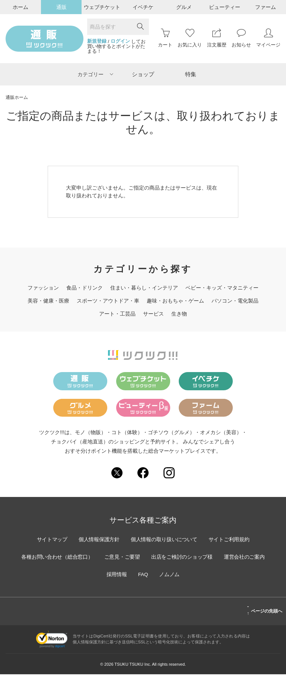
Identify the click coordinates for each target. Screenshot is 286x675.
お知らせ (241, 38)
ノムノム (169, 575)
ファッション (43, 288)
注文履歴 (216, 38)
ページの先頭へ (264, 610)
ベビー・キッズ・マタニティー (221, 288)
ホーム (20, 7)
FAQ (143, 575)
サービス (153, 314)
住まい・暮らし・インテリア (144, 288)
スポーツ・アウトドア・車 (108, 301)
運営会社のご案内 (246, 557)
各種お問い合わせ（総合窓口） (55, 557)
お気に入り (190, 38)
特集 (190, 74)
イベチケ (143, 7)
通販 (61, 7)
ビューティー (224, 7)
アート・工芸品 (117, 314)
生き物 (179, 314)
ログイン (120, 41)
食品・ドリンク (84, 288)
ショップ (143, 74)
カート (165, 38)
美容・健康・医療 (48, 301)
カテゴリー (95, 74)
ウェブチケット (102, 7)
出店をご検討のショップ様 (182, 557)
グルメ (184, 7)
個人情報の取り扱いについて (164, 540)
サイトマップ (50, 540)
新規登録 (97, 41)
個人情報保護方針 (98, 540)
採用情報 (116, 575)
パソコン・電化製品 (235, 301)
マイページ (268, 38)
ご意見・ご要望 (122, 557)
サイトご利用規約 (230, 540)
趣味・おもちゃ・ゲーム (175, 301)
